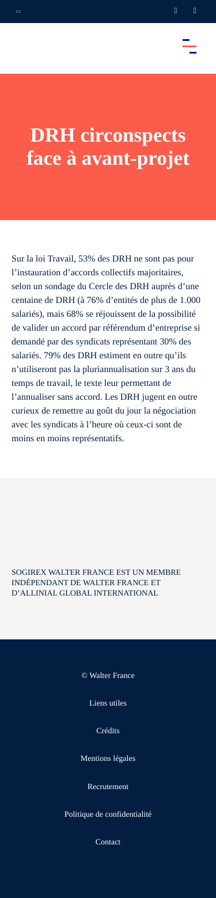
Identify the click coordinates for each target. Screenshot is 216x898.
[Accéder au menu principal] (189, 46)
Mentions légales (108, 759)
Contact (108, 842)
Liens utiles (108, 703)
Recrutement (108, 787)
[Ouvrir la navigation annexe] (18, 11)
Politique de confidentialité (108, 814)
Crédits (107, 731)
